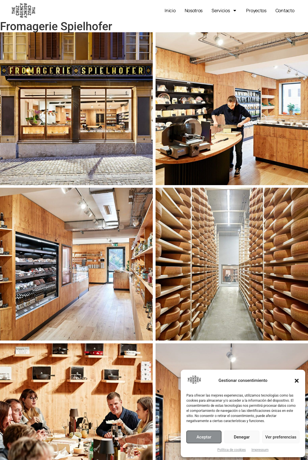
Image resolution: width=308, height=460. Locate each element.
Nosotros (194, 10)
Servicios (224, 10)
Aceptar (204, 437)
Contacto (284, 10)
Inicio (170, 10)
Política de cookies (231, 450)
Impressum (259, 450)
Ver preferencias (280, 437)
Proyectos (256, 10)
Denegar (242, 437)
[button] (297, 381)
